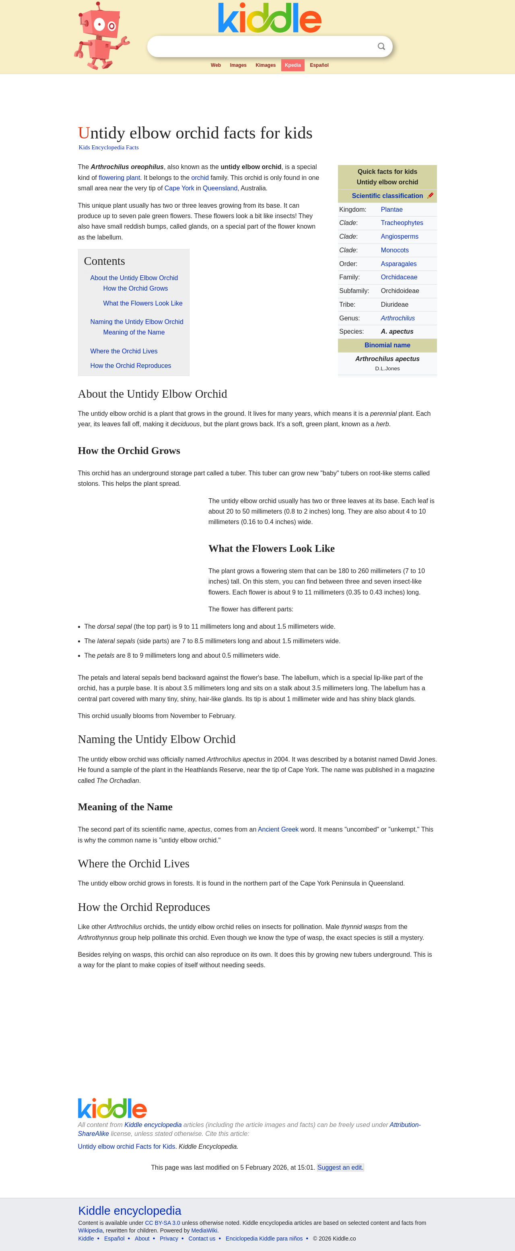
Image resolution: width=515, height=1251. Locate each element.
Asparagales (399, 263)
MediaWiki (205, 1230)
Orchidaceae (399, 277)
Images (238, 65)
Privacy (169, 1238)
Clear (365, 47)
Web (216, 65)
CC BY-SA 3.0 (162, 1223)
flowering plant (119, 177)
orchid (200, 177)
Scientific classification (387, 195)
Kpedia (293, 65)
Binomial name (387, 345)
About (142, 1238)
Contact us (202, 1238)
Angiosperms (399, 236)
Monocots (395, 250)
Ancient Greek (278, 829)
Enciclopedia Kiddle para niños (264, 1238)
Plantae (392, 209)
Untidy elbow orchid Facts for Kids (126, 1146)
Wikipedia (90, 1230)
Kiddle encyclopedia (152, 1124)
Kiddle (86, 1238)
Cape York (179, 188)
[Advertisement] (257, 96)
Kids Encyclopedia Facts (109, 147)
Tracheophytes (402, 222)
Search (381, 46)
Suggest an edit (339, 1167)
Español (319, 65)
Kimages (265, 65)
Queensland (220, 188)
